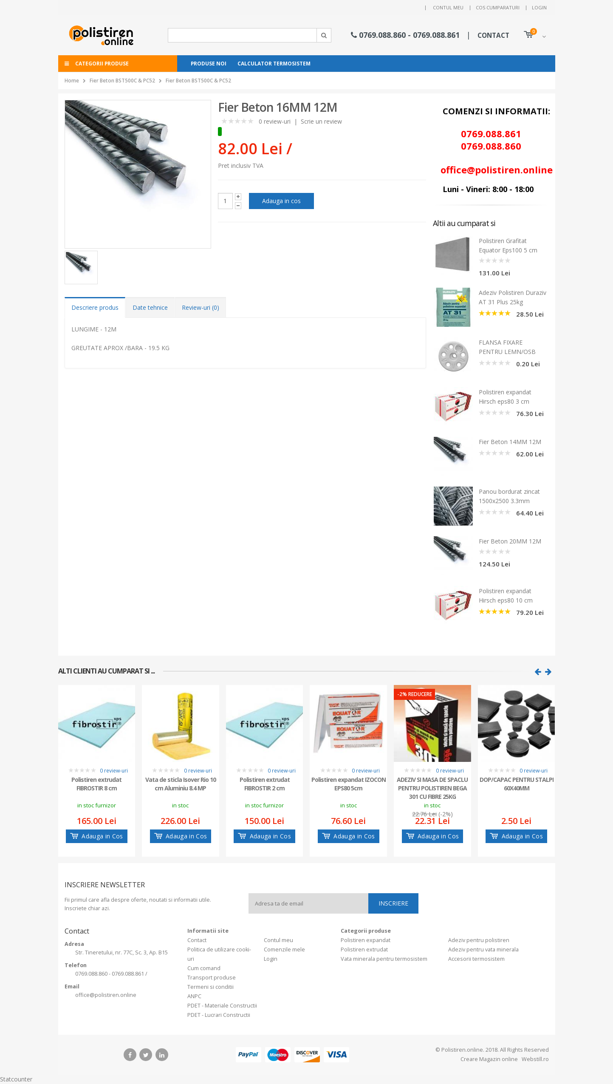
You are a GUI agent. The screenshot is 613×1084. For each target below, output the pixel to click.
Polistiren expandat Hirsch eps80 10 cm (506, 595)
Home (72, 80)
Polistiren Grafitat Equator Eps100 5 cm (508, 245)
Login (539, 7)
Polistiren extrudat (364, 949)
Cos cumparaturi (498, 7)
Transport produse (211, 977)
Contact (196, 940)
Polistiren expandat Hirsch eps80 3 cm (505, 396)
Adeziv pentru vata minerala (483, 949)
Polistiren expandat (365, 940)
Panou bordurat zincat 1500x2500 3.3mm (509, 496)
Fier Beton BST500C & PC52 (122, 80)
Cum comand (203, 968)
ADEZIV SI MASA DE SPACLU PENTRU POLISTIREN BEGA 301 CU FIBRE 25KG (432, 787)
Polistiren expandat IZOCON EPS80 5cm (348, 783)
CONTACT (493, 35)
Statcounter (16, 1079)
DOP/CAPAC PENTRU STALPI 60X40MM (517, 783)
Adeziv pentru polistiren (478, 940)
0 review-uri (275, 121)
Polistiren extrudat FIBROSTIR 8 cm (96, 783)
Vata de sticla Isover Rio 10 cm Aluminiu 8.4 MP (180, 783)
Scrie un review (321, 121)
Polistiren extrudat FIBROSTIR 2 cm (265, 783)
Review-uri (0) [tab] (200, 307)
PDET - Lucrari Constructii (218, 1015)
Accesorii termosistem (476, 958)
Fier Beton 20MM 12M (510, 541)
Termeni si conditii (210, 987)
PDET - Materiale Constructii (222, 1005)
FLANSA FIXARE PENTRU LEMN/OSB (507, 347)
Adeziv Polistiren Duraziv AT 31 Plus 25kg (512, 297)
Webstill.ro (534, 1059)
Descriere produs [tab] (95, 307)
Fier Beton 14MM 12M (510, 442)
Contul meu (448, 7)
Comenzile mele (284, 949)
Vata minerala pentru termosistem (384, 958)
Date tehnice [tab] (150, 307)
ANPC (194, 996)
